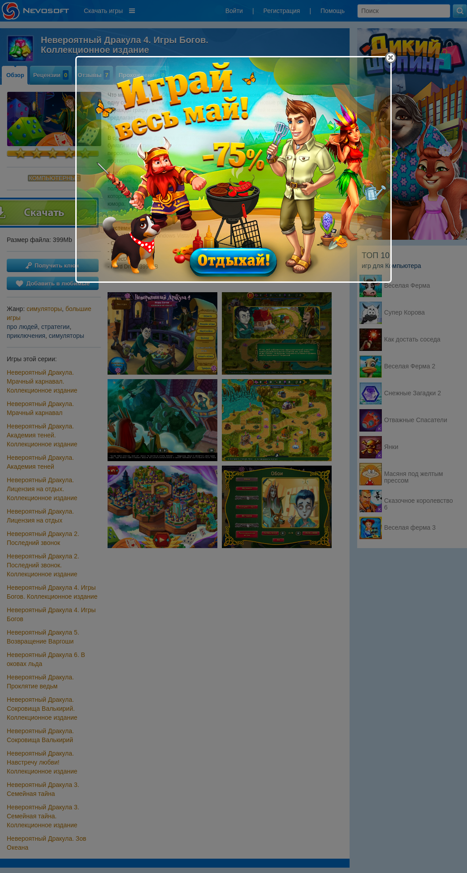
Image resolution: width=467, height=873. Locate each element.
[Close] (390, 57)
